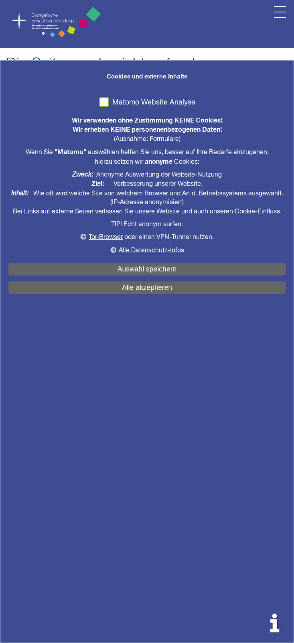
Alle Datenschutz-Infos (151, 250)
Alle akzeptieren (147, 287)
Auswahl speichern (147, 269)
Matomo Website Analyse (153, 102)
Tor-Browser (106, 237)
